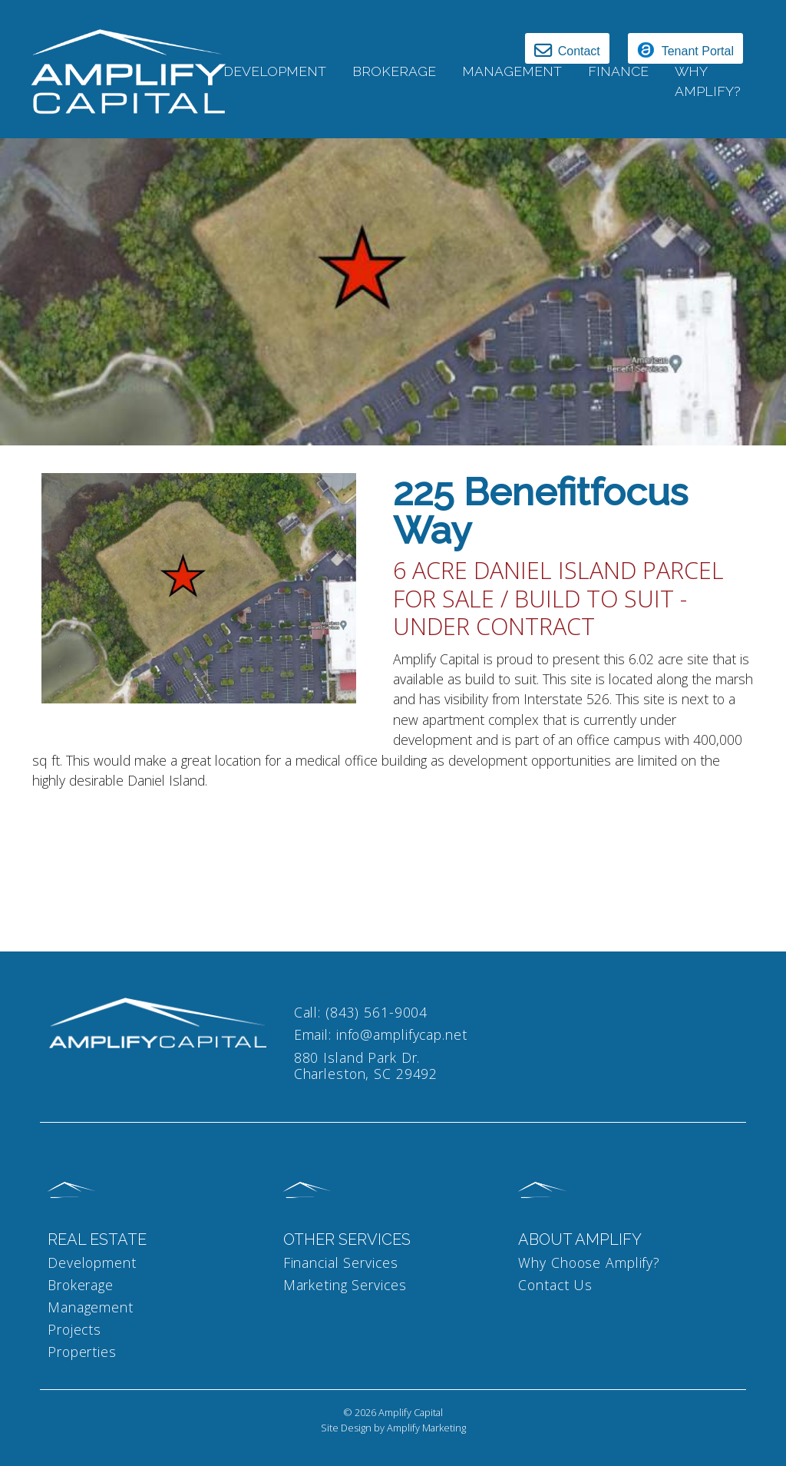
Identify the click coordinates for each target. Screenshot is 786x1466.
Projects (74, 1329)
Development (274, 71)
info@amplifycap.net (401, 1034)
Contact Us (555, 1285)
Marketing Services (345, 1285)
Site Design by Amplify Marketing (393, 1428)
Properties (82, 1351)
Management (91, 1307)
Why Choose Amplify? (589, 1262)
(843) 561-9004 (376, 1012)
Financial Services (340, 1262)
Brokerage (394, 71)
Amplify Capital (410, 1412)
